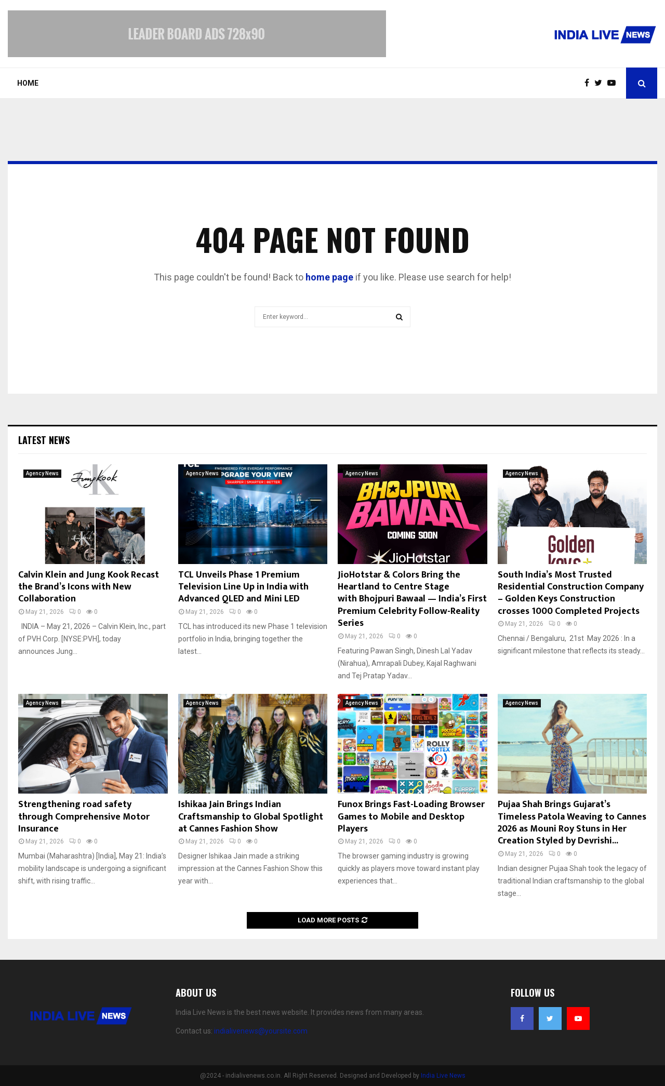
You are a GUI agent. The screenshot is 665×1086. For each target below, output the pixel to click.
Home (27, 83)
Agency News (42, 473)
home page (329, 277)
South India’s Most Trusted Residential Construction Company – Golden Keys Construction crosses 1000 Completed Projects (571, 593)
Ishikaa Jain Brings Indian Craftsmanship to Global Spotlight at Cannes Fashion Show (250, 817)
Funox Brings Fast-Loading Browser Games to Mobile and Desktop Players (411, 817)
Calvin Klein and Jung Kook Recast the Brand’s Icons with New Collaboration (88, 587)
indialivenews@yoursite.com (261, 1031)
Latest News (44, 440)
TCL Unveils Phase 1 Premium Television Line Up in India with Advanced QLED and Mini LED (243, 587)
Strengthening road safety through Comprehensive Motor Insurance (84, 817)
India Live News (443, 1075)
